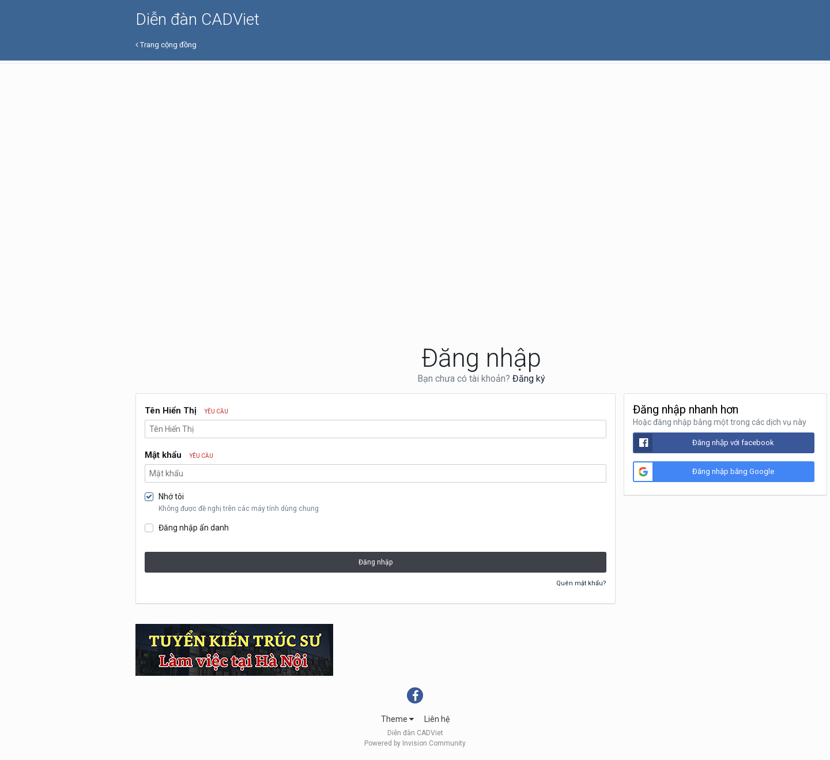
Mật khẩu (179, 455)
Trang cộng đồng (166, 44)
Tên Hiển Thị (186, 410)
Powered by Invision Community (415, 743)
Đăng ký (528, 378)
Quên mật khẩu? (581, 583)
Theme (397, 719)
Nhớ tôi (171, 496)
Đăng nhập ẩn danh (194, 527)
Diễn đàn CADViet (197, 19)
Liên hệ (437, 719)
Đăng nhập (376, 562)
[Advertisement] (481, 150)
